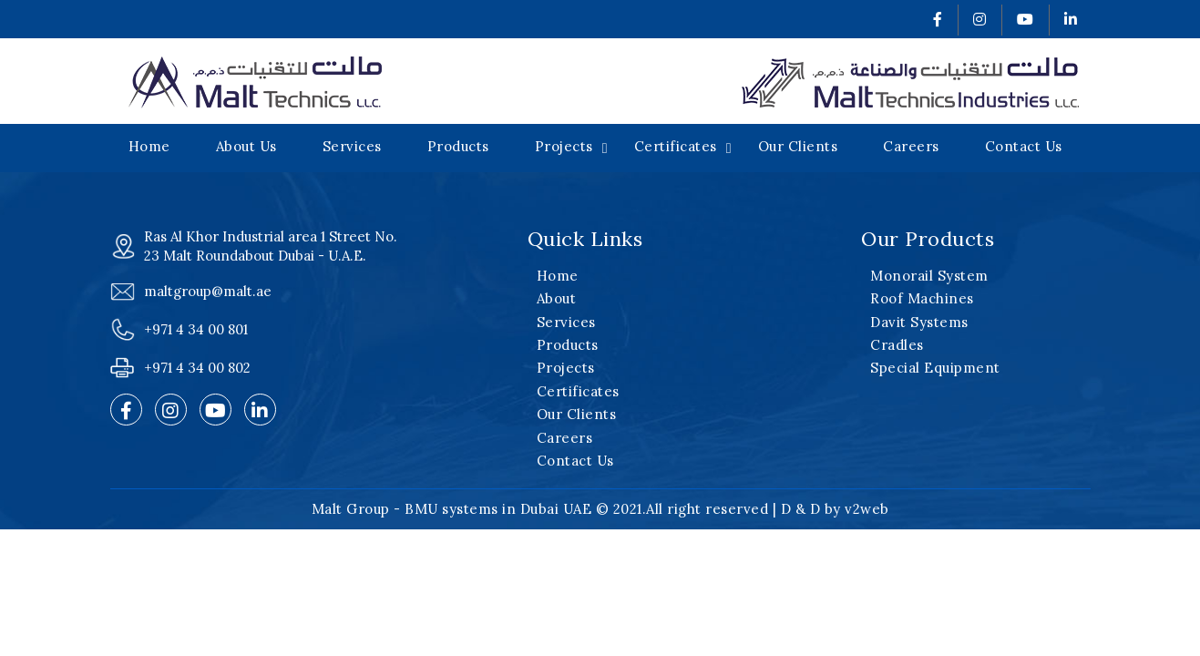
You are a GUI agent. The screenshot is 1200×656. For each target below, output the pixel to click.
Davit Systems (919, 322)
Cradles (897, 345)
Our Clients (798, 146)
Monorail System (929, 275)
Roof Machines (922, 298)
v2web (867, 509)
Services (352, 146)
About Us (246, 146)
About (557, 298)
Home (149, 146)
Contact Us (1023, 146)
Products (458, 146)
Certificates (675, 146)
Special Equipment (935, 367)
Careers (911, 146)
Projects (564, 146)
